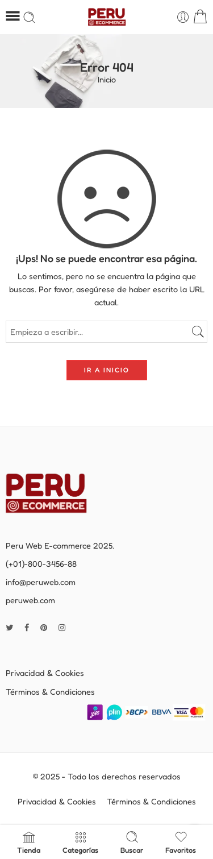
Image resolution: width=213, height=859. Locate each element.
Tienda (28, 842)
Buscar (131, 842)
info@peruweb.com (41, 582)
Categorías (80, 842)
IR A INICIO (107, 370)
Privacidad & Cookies (45, 673)
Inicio (107, 80)
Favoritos (180, 842)
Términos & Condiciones (50, 691)
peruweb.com (30, 600)
